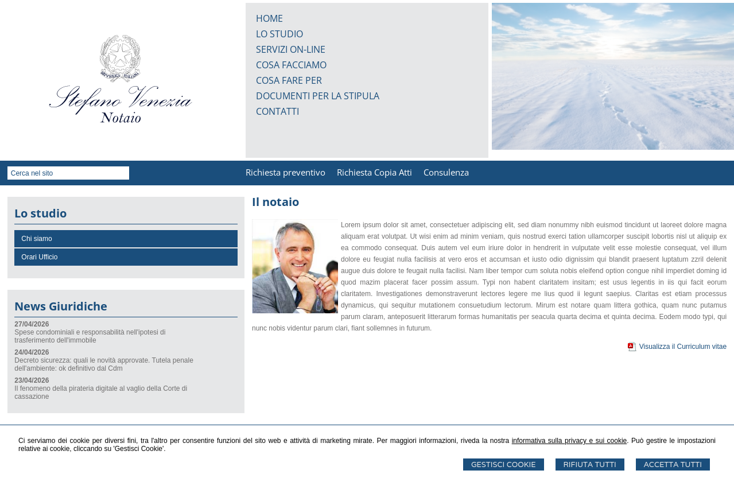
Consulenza (446, 172)
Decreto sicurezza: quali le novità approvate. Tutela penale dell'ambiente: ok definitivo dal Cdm (103, 364)
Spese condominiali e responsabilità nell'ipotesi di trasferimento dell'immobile (89, 336)
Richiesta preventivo (285, 172)
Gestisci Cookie (503, 464)
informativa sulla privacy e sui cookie (569, 441)
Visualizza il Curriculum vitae (683, 347)
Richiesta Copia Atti (374, 172)
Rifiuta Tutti (590, 464)
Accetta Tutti (673, 464)
